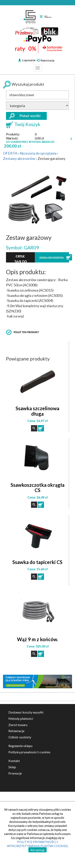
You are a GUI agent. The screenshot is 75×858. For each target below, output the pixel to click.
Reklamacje (16, 731)
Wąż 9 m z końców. (37, 639)
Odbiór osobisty (19, 737)
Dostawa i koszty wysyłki (25, 712)
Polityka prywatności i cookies (29, 752)
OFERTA (10, 153)
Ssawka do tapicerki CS (37, 562)
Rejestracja (45, 60)
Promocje (15, 773)
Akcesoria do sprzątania (38, 153)
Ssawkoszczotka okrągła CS (37, 487)
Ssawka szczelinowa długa (37, 410)
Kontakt (14, 761)
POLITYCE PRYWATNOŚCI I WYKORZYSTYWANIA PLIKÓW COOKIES (37, 844)
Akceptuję (37, 850)
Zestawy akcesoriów (19, 158)
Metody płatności (20, 718)
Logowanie (27, 60)
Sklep (12, 767)
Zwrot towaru (17, 725)
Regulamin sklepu (20, 746)
